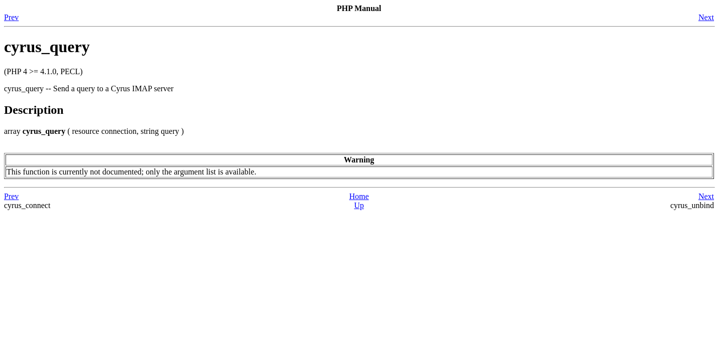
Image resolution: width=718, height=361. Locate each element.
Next (706, 17)
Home (359, 196)
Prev (11, 17)
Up (359, 205)
